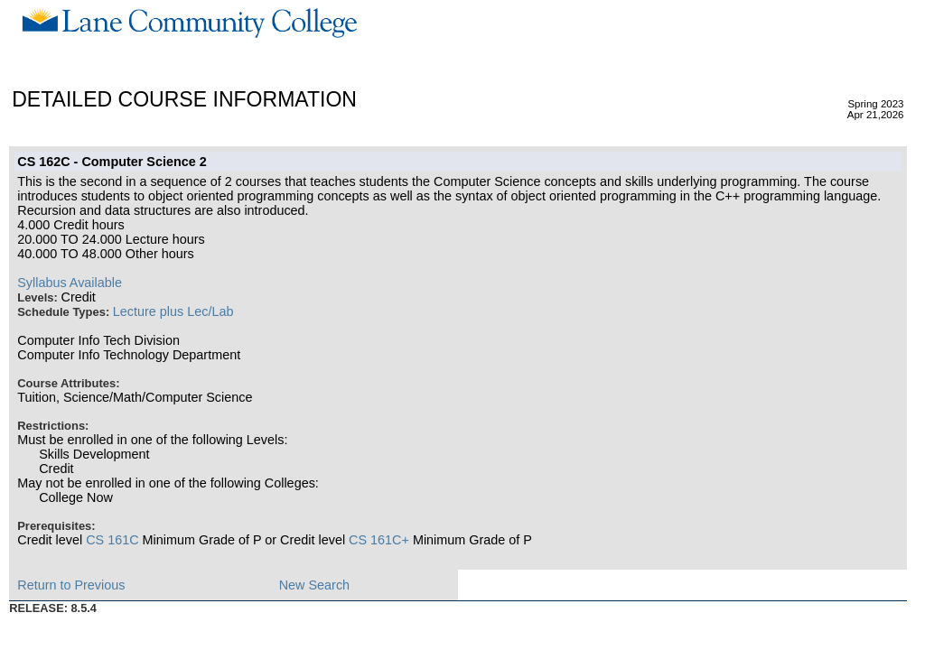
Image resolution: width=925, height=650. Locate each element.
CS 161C (112, 540)
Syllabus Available (69, 282)
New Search (314, 585)
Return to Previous (71, 585)
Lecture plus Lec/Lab (173, 311)
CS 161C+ (379, 540)
